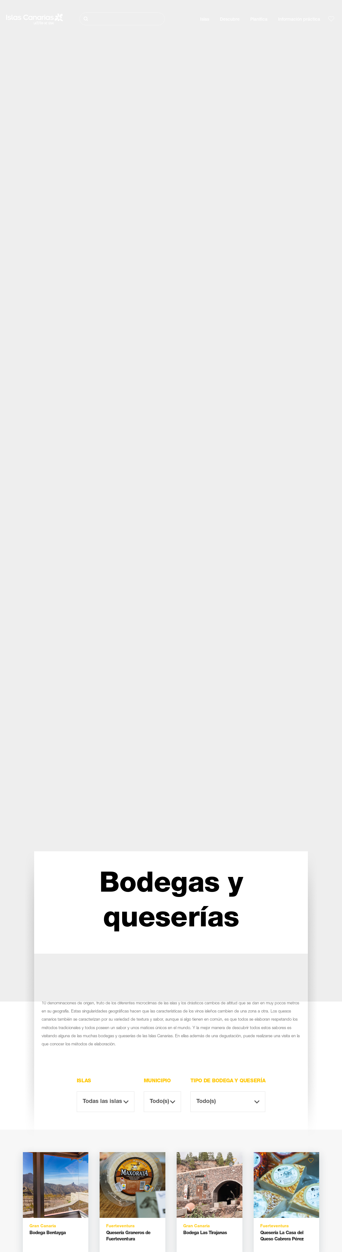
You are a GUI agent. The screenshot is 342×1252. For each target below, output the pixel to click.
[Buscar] (122, 19)
